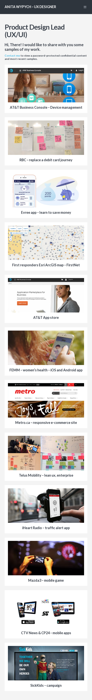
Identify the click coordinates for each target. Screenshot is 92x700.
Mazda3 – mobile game (46, 580)
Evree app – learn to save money (46, 212)
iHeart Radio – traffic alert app (46, 528)
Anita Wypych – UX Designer (30, 7)
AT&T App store (46, 317)
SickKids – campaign (46, 685)
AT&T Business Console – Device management (46, 107)
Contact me (12, 55)
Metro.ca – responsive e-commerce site (46, 422)
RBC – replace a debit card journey (46, 160)
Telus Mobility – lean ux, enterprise (46, 475)
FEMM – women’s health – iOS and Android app (46, 370)
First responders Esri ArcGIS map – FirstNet (46, 265)
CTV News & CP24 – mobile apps (46, 633)
